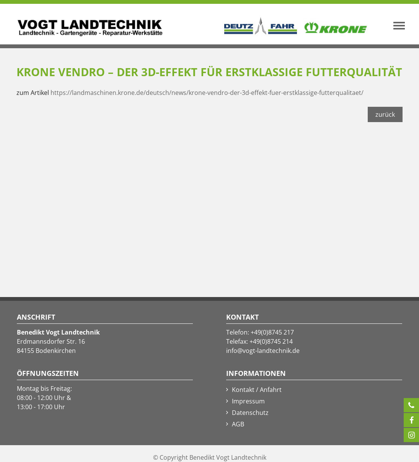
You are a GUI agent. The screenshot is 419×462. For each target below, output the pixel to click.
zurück (385, 114)
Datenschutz (250, 412)
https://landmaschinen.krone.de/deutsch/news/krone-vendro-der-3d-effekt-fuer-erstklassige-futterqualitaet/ (207, 92)
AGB (238, 424)
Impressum (248, 401)
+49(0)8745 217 (272, 332)
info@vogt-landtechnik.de (263, 350)
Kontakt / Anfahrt (257, 389)
